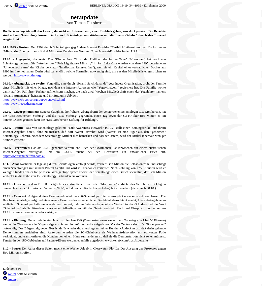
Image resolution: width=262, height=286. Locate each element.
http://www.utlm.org (27, 75)
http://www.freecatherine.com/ (23, 103)
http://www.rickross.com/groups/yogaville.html (34, 99)
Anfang (13, 279)
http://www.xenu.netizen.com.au (24, 156)
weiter (12, 274)
